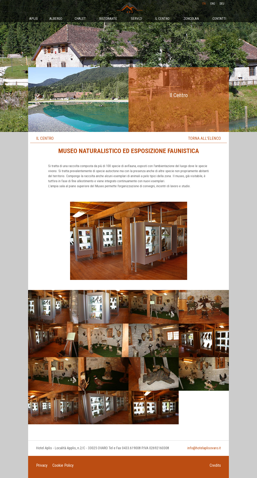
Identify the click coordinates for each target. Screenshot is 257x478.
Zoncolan (191, 18)
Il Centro (162, 18)
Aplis (33, 18)
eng (212, 3)
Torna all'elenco (204, 138)
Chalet (80, 18)
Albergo (55, 18)
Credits (215, 465)
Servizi (136, 18)
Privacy (41, 465)
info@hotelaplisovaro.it (204, 448)
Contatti (219, 18)
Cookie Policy (62, 465)
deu (222, 3)
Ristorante (108, 18)
